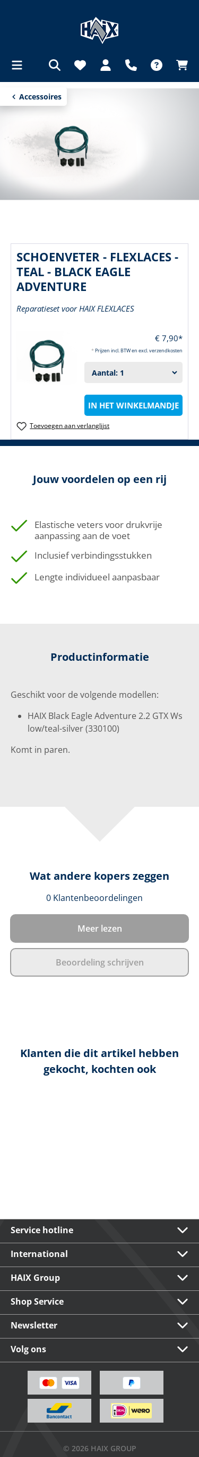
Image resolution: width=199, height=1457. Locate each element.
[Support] (131, 65)
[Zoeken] (54, 65)
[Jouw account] (105, 65)
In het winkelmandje (133, 405)
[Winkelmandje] (178, 65)
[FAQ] (156, 65)
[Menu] (20, 65)
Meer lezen (99, 928)
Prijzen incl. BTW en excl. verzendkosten (139, 350)
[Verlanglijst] (80, 65)
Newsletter (34, 1325)
